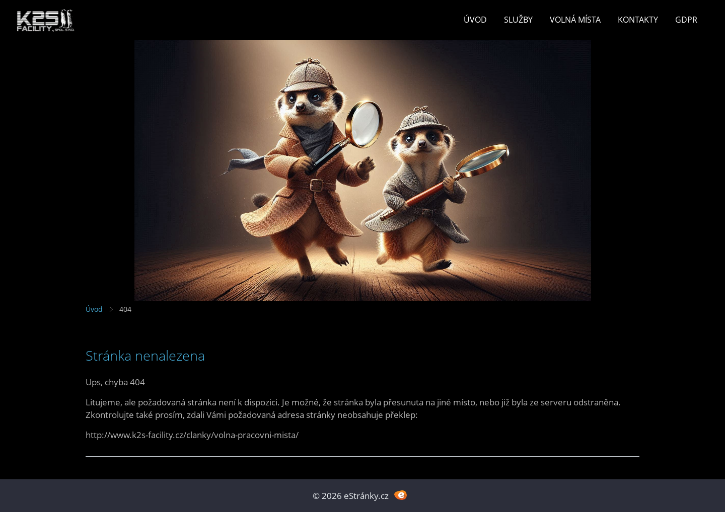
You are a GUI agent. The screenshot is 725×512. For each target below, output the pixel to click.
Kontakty (638, 19)
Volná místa (575, 19)
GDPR (686, 19)
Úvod (475, 19)
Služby (518, 19)
